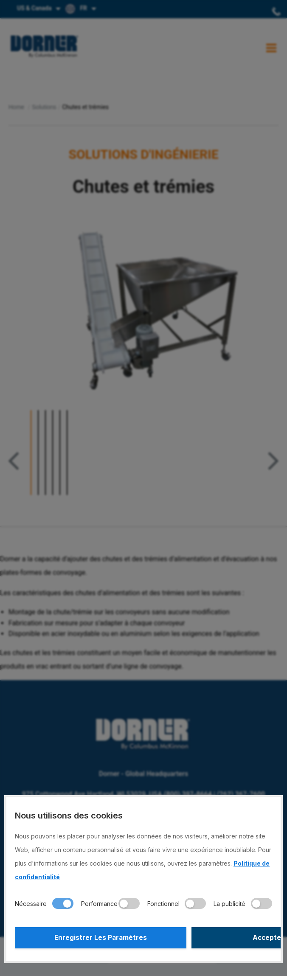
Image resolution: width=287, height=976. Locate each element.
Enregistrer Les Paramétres (78, 938)
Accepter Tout (209, 938)
